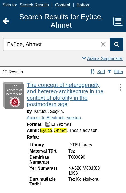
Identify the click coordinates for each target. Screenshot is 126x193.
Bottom (83, 5)
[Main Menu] (118, 21)
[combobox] (56, 44)
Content (62, 5)
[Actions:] (118, 87)
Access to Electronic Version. (54, 118)
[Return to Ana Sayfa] (6, 21)
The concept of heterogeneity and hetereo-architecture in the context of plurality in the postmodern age (65, 94)
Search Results (34, 5)
